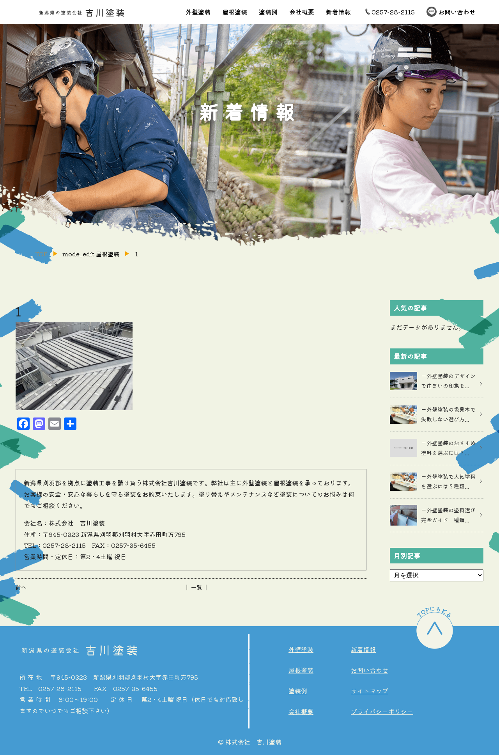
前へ (21, 587)
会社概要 (301, 11)
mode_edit (90, 254)
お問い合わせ (457, 11)
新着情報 (338, 11)
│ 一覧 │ (196, 587)
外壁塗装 (198, 11)
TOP (41, 254)
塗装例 (268, 11)
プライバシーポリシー (382, 711)
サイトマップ (369, 690)
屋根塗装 (234, 11)
